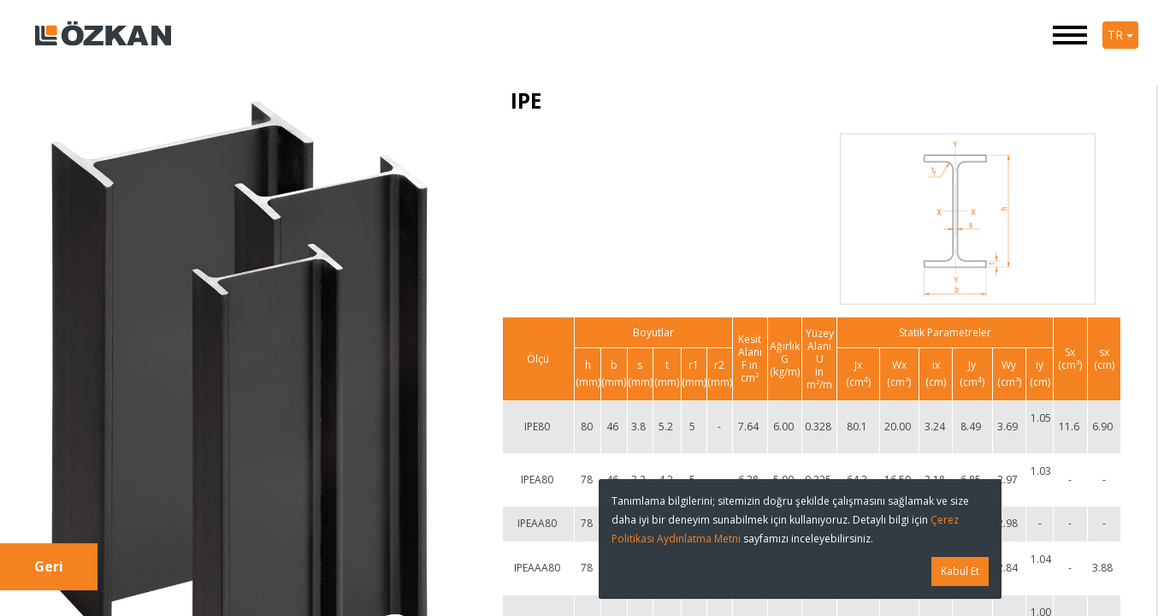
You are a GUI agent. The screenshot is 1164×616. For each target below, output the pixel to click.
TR (1120, 35)
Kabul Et (960, 571)
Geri (48, 566)
